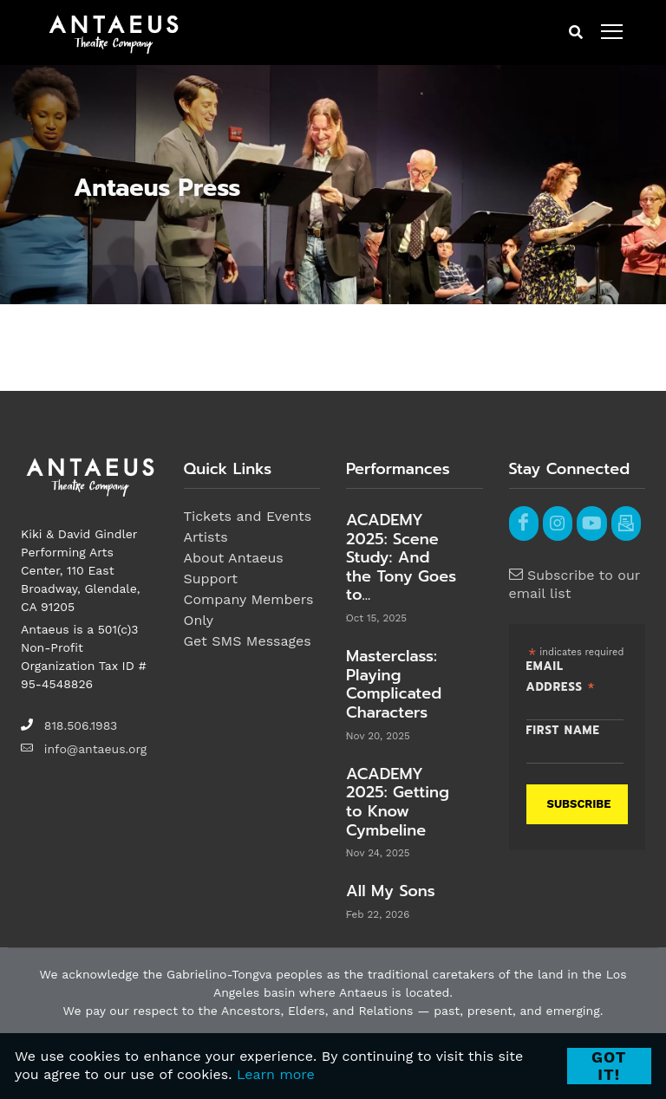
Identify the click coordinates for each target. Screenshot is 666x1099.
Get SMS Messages (247, 641)
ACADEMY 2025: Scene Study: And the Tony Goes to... (401, 557)
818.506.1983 (80, 725)
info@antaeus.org (95, 749)
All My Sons (390, 891)
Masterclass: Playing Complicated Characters (393, 684)
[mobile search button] (576, 33)
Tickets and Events (248, 516)
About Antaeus (234, 558)
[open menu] (612, 32)
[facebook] (524, 523)
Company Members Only (249, 609)
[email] (626, 523)
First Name (563, 731)
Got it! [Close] (609, 1065)
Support (211, 578)
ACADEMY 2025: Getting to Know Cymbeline (397, 802)
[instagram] (557, 523)
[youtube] (591, 523)
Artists (206, 537)
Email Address (561, 678)
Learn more (276, 1074)
